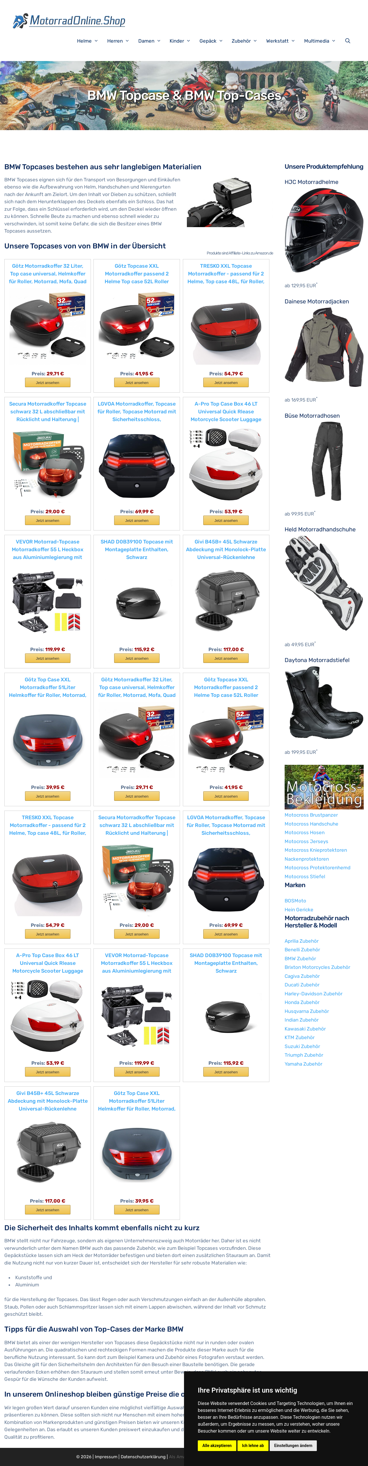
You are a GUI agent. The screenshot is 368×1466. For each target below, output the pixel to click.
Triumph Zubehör (304, 1055)
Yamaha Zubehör (303, 1064)
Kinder (183, 41)
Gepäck (214, 41)
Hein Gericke (299, 909)
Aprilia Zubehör (302, 941)
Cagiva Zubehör (302, 976)
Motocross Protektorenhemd (317, 867)
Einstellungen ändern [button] (293, 1445)
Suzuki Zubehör (302, 1046)
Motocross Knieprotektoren (316, 850)
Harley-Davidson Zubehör (313, 994)
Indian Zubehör (302, 1020)
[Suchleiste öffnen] (349, 41)
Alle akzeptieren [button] (217, 1445)
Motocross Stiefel (305, 876)
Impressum (106, 1456)
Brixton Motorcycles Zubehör (317, 967)
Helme (90, 41)
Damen (152, 41)
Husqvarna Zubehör (307, 1011)
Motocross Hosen (305, 832)
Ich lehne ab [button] (253, 1445)
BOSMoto (295, 901)
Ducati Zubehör (302, 985)
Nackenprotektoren (307, 859)
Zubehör (247, 41)
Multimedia (323, 41)
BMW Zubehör (300, 958)
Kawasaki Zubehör (305, 1029)
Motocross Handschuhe (311, 824)
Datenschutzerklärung (143, 1456)
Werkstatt (283, 41)
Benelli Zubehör (302, 949)
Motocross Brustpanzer (311, 815)
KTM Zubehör (300, 1037)
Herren (121, 41)
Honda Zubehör (302, 1002)
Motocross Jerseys (306, 841)
